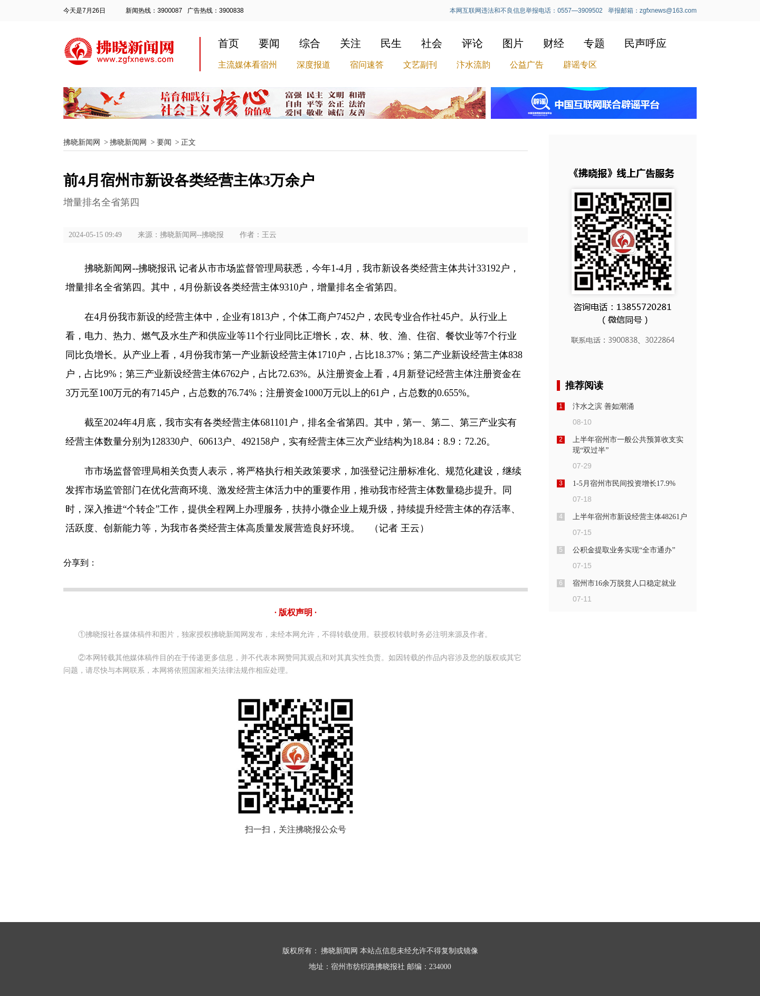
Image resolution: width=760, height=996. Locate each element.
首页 (228, 43)
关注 (350, 43)
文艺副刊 (420, 64)
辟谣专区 (580, 64)
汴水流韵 (473, 64)
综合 (309, 43)
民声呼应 (645, 43)
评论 (472, 43)
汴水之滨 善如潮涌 (603, 406)
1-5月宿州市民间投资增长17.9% (624, 483)
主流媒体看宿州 (247, 64)
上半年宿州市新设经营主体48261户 (630, 517)
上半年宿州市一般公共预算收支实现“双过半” (628, 445)
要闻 (269, 43)
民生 (391, 43)
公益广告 (527, 64)
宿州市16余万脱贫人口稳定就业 (624, 583)
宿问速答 (367, 64)
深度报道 (313, 64)
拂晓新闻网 (81, 142)
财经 (553, 43)
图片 (513, 43)
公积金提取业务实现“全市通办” (624, 550)
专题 (594, 43)
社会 (431, 43)
